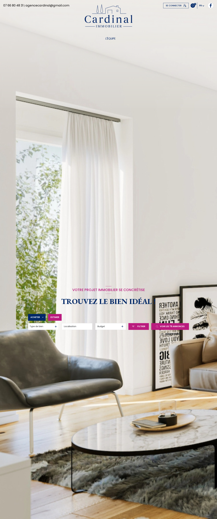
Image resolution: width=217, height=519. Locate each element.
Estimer (54, 317)
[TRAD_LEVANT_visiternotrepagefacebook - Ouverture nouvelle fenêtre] (166, 6)
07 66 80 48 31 (13, 5)
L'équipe (110, 38)
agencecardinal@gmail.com (47, 5)
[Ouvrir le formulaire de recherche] (138, 326)
